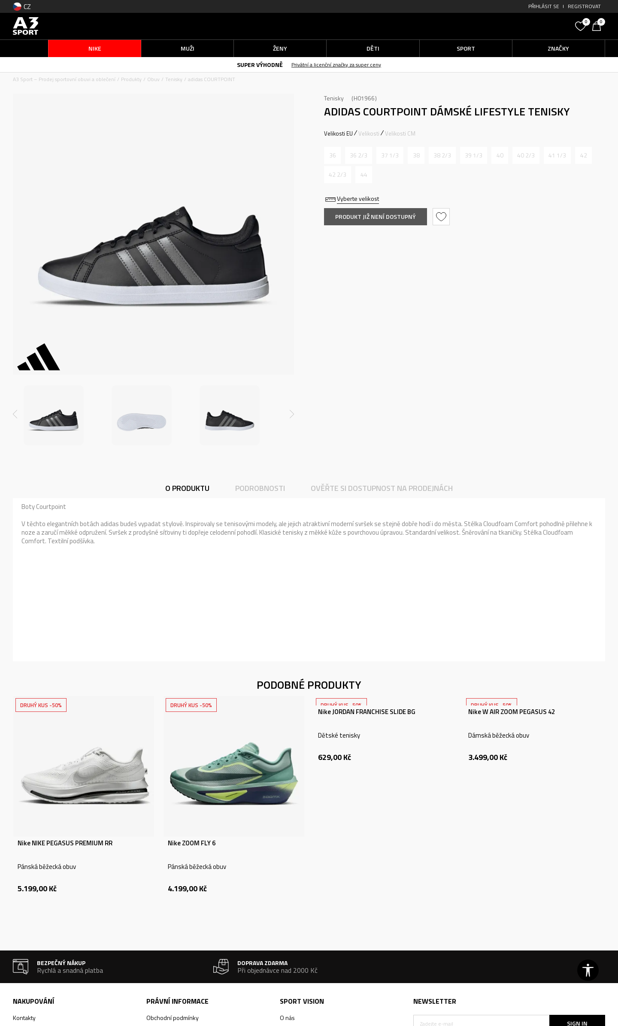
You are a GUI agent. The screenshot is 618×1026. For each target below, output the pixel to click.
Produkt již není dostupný (375, 216)
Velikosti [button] (368, 133)
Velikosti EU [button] (338, 133)
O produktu (187, 488)
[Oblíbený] (581, 25)
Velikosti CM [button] (400, 133)
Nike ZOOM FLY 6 (191, 843)
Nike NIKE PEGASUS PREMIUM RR (65, 843)
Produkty (131, 79)
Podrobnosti (260, 488)
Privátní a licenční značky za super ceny (336, 65)
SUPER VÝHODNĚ (260, 64)
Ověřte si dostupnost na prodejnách (382, 488)
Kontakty (24, 1017)
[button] (506, 25)
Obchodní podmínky (172, 1017)
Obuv (153, 79)
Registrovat (584, 6)
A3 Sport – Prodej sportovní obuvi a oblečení (64, 79)
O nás (287, 1017)
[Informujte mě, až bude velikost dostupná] (332, 155)
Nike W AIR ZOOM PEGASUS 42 (511, 712)
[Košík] (598, 25)
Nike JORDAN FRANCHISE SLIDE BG (366, 712)
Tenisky (173, 79)
